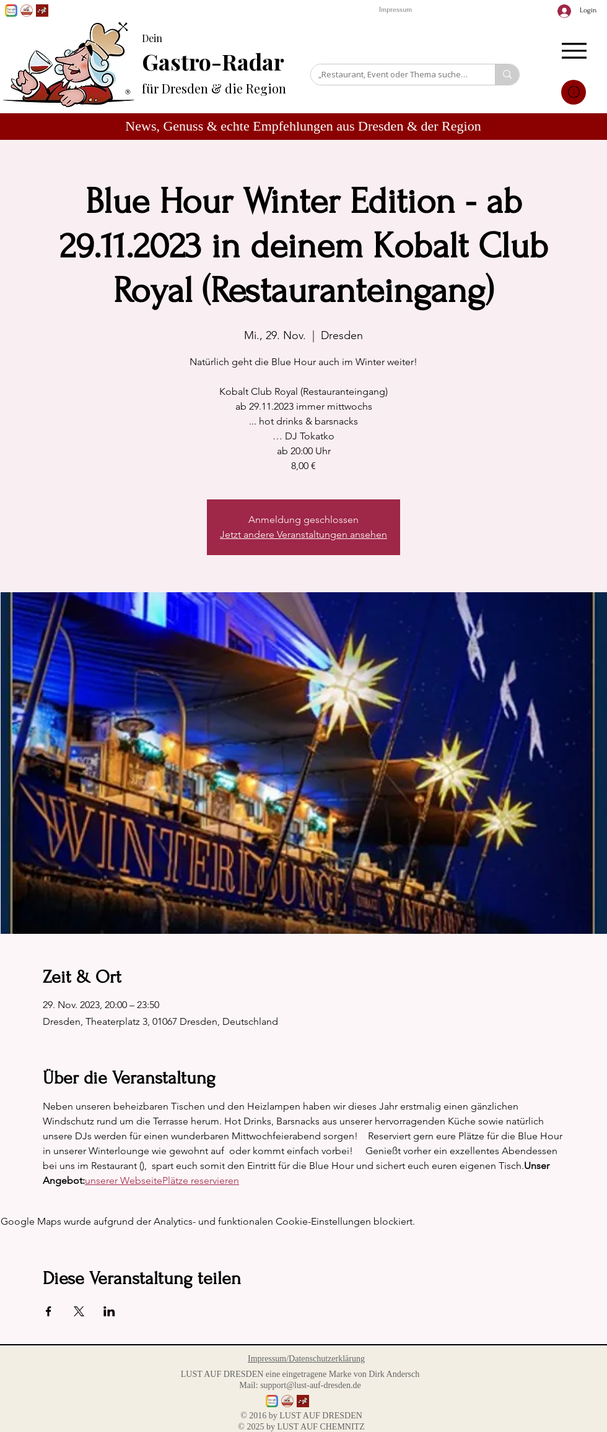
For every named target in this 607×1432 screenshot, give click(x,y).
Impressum (395, 10)
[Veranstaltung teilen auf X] (79, 1311)
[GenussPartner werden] (26, 10)
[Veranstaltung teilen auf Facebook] (49, 1311)
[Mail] (573, 92)
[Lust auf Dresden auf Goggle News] (11, 10)
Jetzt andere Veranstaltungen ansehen (303, 534)
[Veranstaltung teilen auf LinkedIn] (109, 1311)
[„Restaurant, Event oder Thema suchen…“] (393, 74)
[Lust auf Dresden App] (42, 10)
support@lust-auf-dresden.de (310, 1385)
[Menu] (574, 50)
